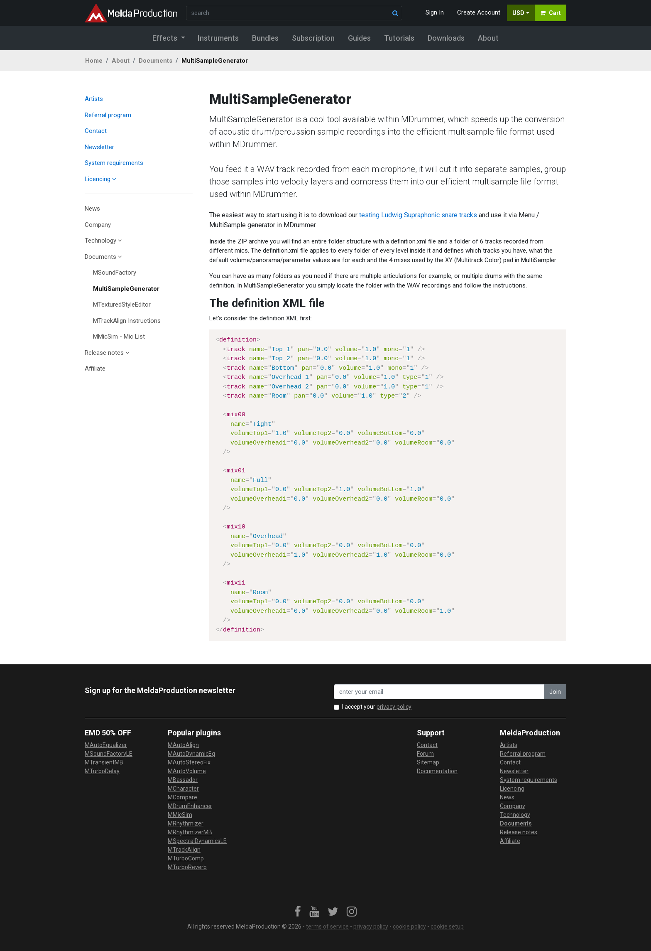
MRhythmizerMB (190, 832)
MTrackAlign (184, 849)
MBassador (183, 780)
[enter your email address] (439, 692)
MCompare (182, 797)
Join (555, 691)
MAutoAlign (183, 745)
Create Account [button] (478, 12)
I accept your (376, 706)
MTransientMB (104, 762)
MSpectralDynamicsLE (197, 841)
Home (94, 60)
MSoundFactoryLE (108, 753)
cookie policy (409, 926)
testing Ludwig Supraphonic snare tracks (418, 215)
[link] (297, 912)
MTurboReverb (187, 867)
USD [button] (518, 13)
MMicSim (180, 814)
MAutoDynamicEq (191, 753)
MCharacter (183, 788)
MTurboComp (186, 858)
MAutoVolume (187, 771)
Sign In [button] (435, 12)
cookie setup (447, 926)
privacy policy (394, 706)
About (121, 60)
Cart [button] (550, 13)
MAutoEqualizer (106, 745)
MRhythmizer (185, 823)
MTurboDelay (102, 771)
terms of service (327, 926)
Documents (155, 60)
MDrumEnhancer (190, 806)
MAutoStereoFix (189, 762)
